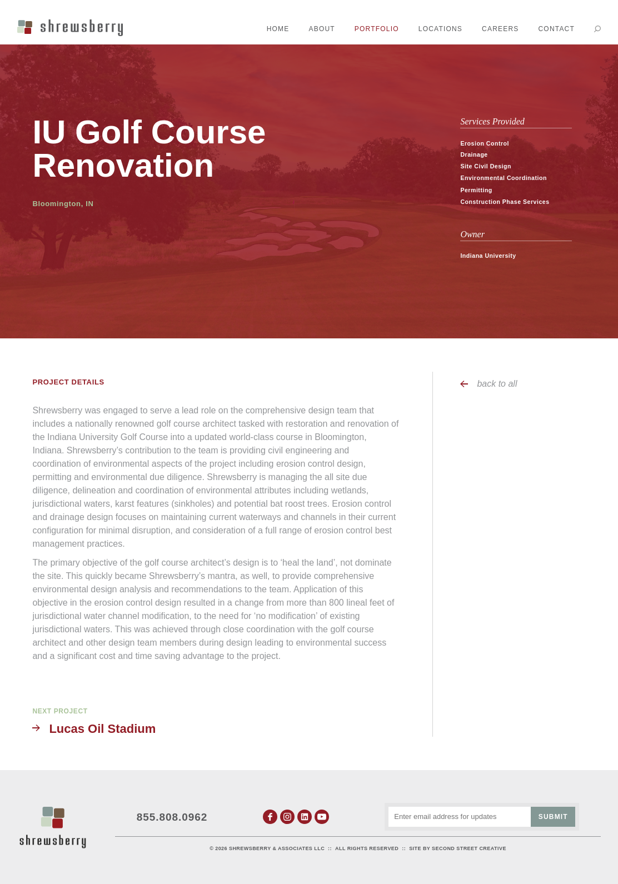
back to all (497, 383)
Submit (553, 817)
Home (278, 29)
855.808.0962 (172, 817)
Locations (440, 29)
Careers (500, 29)
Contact (556, 29)
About (322, 29)
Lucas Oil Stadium (102, 729)
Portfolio (377, 29)
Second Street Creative (469, 848)
